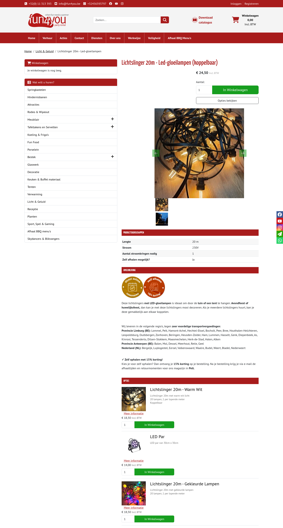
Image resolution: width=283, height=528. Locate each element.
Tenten (36, 188)
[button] (77, 121)
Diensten (101, 40)
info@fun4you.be (72, 3)
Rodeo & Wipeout (43, 113)
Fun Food (38, 143)
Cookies (208, 510)
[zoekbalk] (132, 21)
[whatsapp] (279, 240)
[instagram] (126, 3)
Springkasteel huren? (102, 506)
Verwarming (39, 196)
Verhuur (52, 40)
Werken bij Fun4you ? (160, 514)
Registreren (247, 3)
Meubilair (38, 121)
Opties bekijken (227, 103)
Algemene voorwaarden (161, 501)
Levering (152, 497)
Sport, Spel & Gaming (45, 225)
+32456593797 (99, 3)
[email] (279, 234)
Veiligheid (159, 40)
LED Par (122, 350)
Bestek (36, 158)
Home (36, 40)
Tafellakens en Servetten (47, 129)
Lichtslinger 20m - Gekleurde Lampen (149, 385)
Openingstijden (213, 506)
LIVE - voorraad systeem (161, 510)
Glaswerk (37, 166)
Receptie (37, 210)
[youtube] (121, 3)
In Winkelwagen (235, 92)
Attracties (38, 106)
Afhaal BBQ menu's (44, 233)
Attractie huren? (99, 514)
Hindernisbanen (42, 99)
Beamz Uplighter (130, 454)
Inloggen (231, 3)
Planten (37, 218)
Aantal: (205, 84)
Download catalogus (204, 20)
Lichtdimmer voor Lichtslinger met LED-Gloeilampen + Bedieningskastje (152, 422)
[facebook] (115, 3)
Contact (84, 40)
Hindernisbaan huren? (102, 510)
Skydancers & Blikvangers (48, 240)
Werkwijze (139, 40)
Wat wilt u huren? (45, 84)
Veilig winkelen (156, 506)
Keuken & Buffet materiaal (48, 181)
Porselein (38, 151)
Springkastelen (41, 91)
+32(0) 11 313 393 (42, 3)
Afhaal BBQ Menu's (184, 40)
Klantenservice (213, 497)
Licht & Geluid (49, 53)
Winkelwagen (42, 64)
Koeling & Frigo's (42, 136)
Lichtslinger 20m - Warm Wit (141, 316)
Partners (94, 501)
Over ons (119, 40)
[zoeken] (169, 21)
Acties (68, 40)
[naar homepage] (54, 20)
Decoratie (38, 173)
